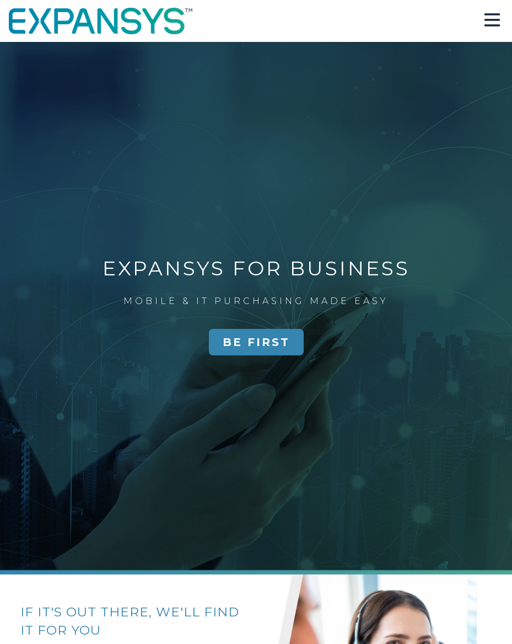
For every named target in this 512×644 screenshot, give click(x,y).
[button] (492, 21)
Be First (256, 342)
